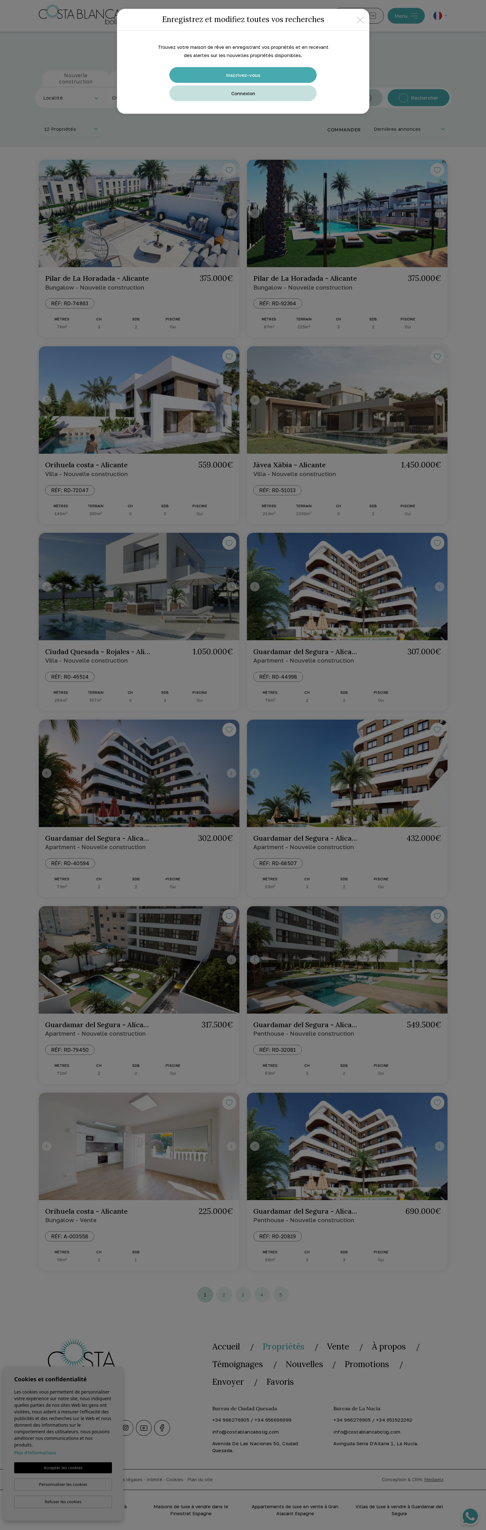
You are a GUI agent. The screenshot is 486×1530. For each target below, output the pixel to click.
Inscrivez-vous (243, 75)
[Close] (360, 20)
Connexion (243, 93)
